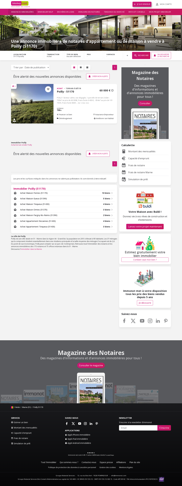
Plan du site (134, 462)
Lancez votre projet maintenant (145, 226)
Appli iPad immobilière (76, 439)
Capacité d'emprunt (135, 158)
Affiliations (121, 462)
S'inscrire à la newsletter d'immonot (135, 422)
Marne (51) (26, 407)
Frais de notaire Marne (137, 172)
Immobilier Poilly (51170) (29, 188)
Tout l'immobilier (48, 462)
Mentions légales (126, 467)
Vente (17, 407)
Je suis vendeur (142, 4)
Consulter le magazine (91, 365)
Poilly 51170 (38, 407)
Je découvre (145, 302)
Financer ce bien (64, 114)
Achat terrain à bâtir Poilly (21, 145)
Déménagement (64, 118)
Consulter (145, 103)
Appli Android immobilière (78, 443)
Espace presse (106, 462)
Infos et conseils (137, 12)
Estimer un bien (19, 422)
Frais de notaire (133, 165)
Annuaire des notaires (89, 12)
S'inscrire (164, 427)
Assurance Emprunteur (103, 114)
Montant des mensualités (138, 151)
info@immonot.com (118, 476)
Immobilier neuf (45, 12)
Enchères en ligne (65, 12)
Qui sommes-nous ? (69, 462)
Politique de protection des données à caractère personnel (72, 467)
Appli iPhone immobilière (77, 434)
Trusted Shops (109, 455)
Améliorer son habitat (104, 118)
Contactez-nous (89, 462)
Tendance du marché (114, 12)
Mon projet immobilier (160, 12)
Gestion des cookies (107, 467)
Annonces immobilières (22, 12)
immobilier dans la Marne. (31, 249)
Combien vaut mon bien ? (145, 259)
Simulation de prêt (134, 179)
